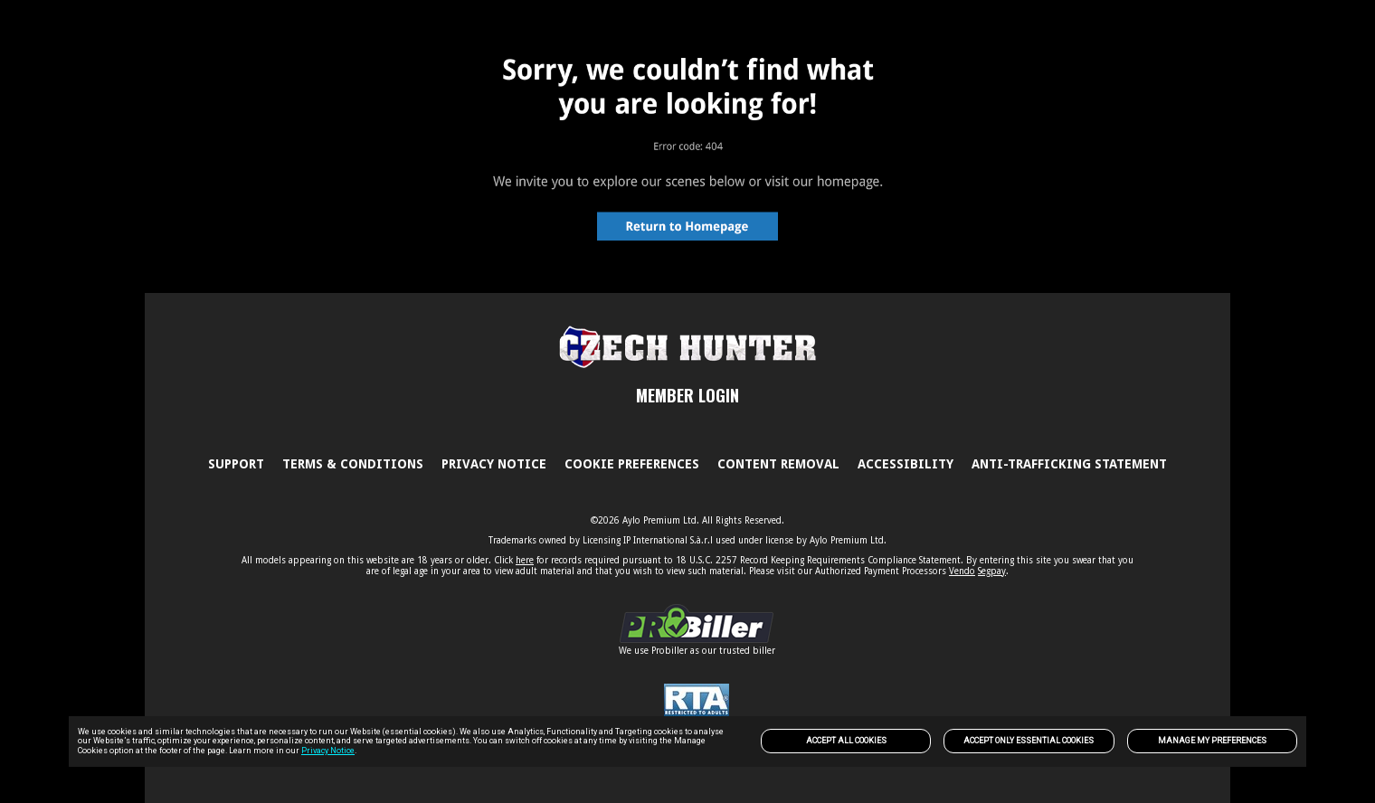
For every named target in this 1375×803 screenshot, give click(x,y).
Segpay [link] (992, 571)
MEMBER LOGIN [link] (687, 395)
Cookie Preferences (631, 464)
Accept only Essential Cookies (1028, 740)
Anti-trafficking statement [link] (1069, 464)
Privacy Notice (328, 750)
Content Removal (778, 464)
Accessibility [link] (905, 464)
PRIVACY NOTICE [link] (493, 464)
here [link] (525, 560)
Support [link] (236, 464)
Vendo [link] (962, 571)
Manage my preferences (1212, 740)
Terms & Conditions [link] (352, 464)
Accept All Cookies (846, 740)
